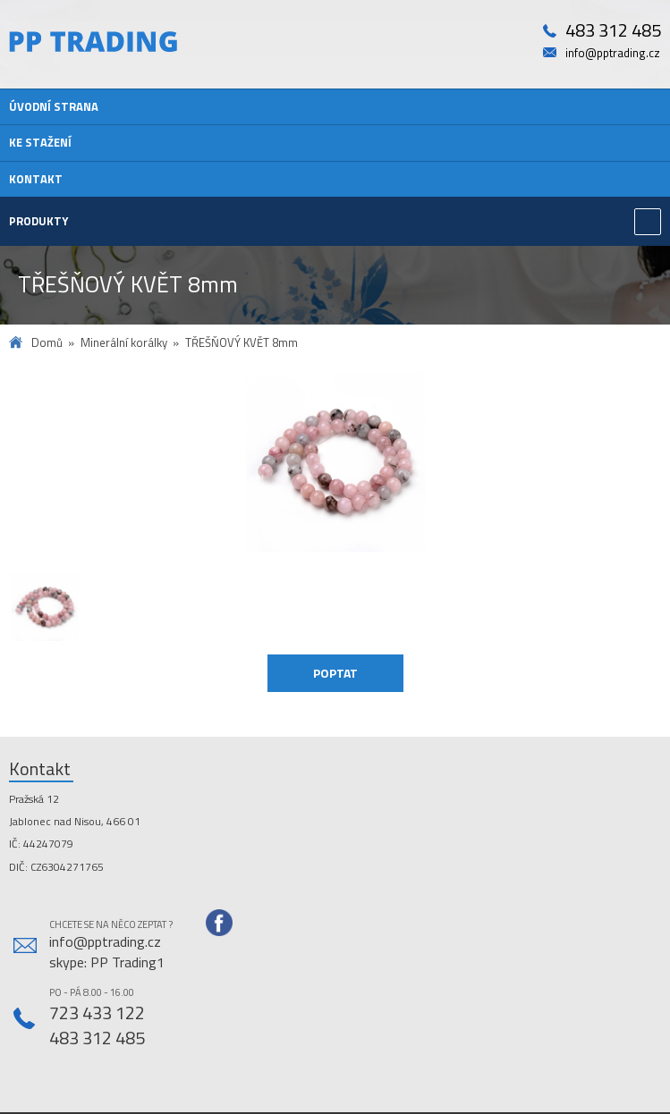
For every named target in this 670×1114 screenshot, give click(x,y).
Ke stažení (40, 142)
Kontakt (36, 179)
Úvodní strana (53, 106)
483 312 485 (613, 31)
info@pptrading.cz (612, 53)
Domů (47, 342)
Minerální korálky (124, 342)
